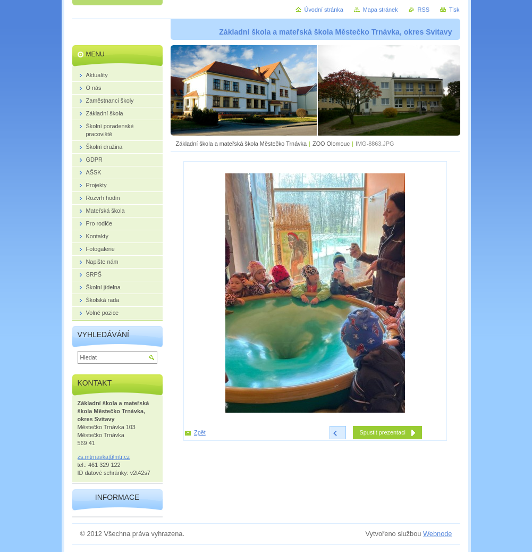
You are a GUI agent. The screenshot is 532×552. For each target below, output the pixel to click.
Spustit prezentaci (383, 432)
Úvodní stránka (324, 9)
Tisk (454, 9)
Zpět (200, 432)
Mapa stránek (380, 9)
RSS (423, 9)
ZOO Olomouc (331, 143)
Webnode (437, 534)
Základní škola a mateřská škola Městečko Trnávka (241, 143)
